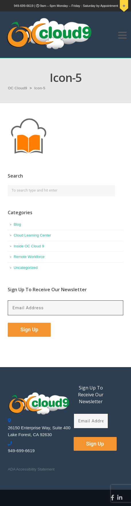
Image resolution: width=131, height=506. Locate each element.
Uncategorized (25, 267)
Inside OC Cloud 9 (28, 246)
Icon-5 (39, 88)
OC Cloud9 (17, 88)
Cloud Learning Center (32, 235)
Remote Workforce (28, 257)
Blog (17, 224)
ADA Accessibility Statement (31, 469)
